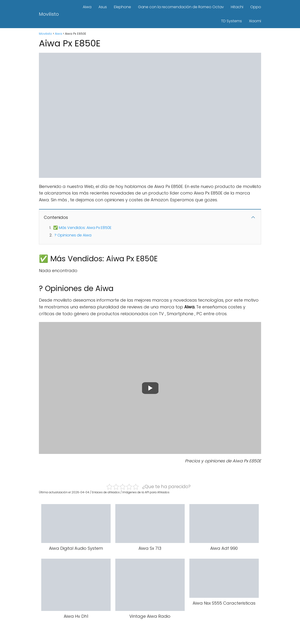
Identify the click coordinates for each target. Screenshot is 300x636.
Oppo (255, 7)
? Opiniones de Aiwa (72, 235)
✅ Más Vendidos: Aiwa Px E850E (82, 227)
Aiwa (87, 7)
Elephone (122, 7)
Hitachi (237, 7)
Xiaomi (255, 21)
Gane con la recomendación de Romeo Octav (181, 7)
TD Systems (231, 21)
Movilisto (49, 14)
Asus (102, 7)
